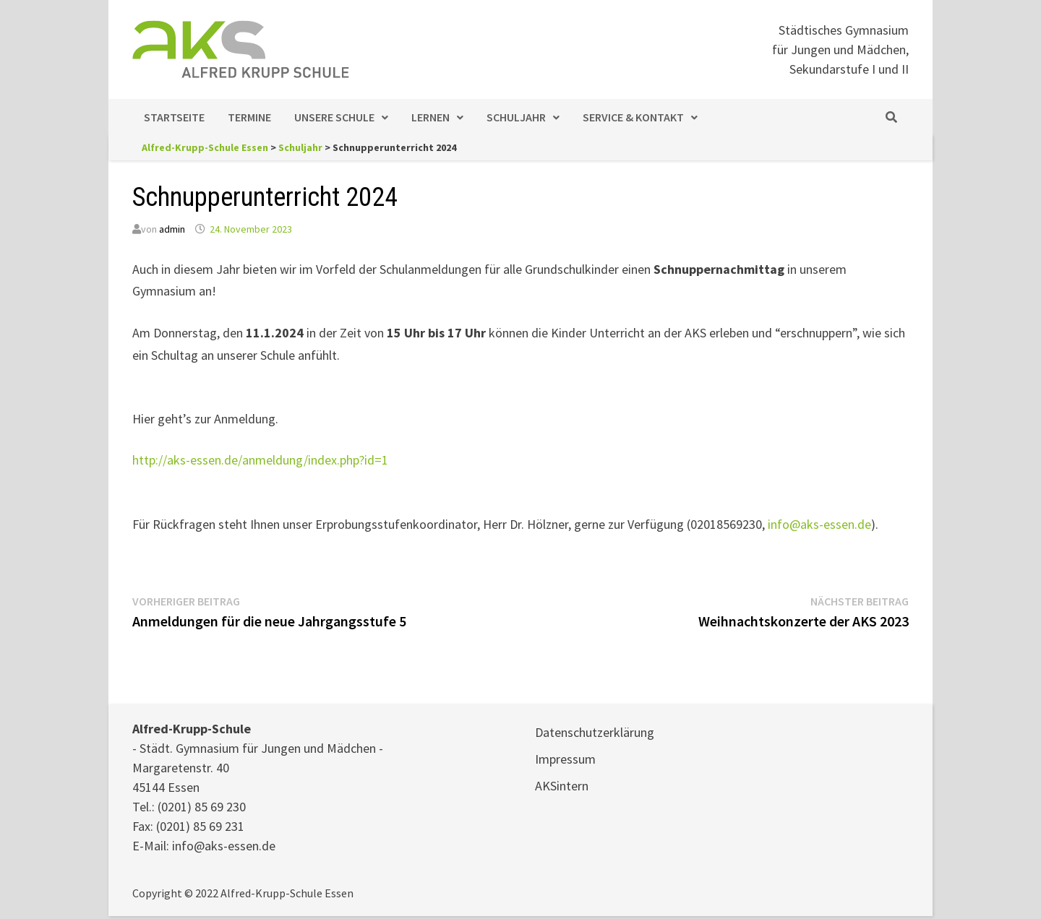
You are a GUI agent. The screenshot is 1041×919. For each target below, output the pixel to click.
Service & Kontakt (633, 117)
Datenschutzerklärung (594, 732)
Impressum (565, 759)
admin (172, 229)
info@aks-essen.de (819, 524)
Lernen (430, 117)
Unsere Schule (334, 117)
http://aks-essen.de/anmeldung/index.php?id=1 (260, 460)
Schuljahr (516, 117)
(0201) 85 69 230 (202, 806)
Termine (249, 117)
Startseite (174, 117)
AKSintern (561, 785)
